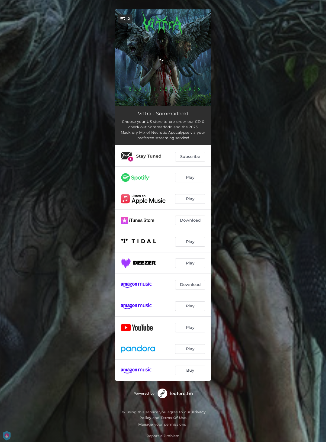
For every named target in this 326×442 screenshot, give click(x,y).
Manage (145, 424)
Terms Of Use (173, 417)
